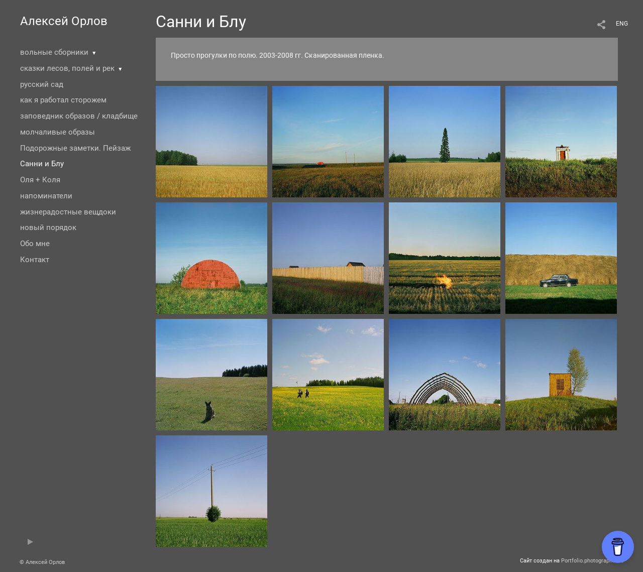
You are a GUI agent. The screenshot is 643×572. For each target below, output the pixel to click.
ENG (622, 23)
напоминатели (46, 195)
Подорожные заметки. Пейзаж (75, 148)
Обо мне (35, 243)
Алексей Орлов (64, 21)
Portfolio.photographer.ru (592, 560)
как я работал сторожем (63, 99)
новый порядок (48, 227)
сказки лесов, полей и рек (67, 68)
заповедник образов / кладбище (79, 116)
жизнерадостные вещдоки (68, 211)
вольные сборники (54, 52)
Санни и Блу (42, 163)
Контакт (34, 259)
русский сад (41, 84)
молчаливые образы (57, 132)
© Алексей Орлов (42, 562)
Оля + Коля (40, 179)
